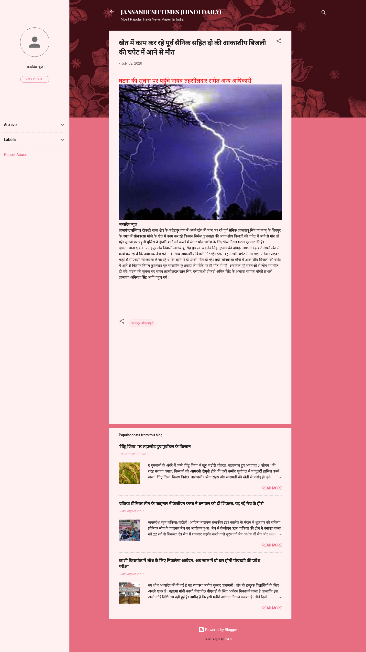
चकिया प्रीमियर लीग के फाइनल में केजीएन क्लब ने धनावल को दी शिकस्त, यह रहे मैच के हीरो (191, 503)
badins (228, 639)
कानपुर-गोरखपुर (142, 323)
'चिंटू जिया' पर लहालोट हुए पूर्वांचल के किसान (155, 446)
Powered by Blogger (217, 630)
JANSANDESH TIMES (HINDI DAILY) (171, 12)
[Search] (324, 13)
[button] (279, 42)
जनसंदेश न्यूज (34, 67)
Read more (272, 488)
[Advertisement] (311, 104)
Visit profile (34, 79)
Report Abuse (15, 154)
